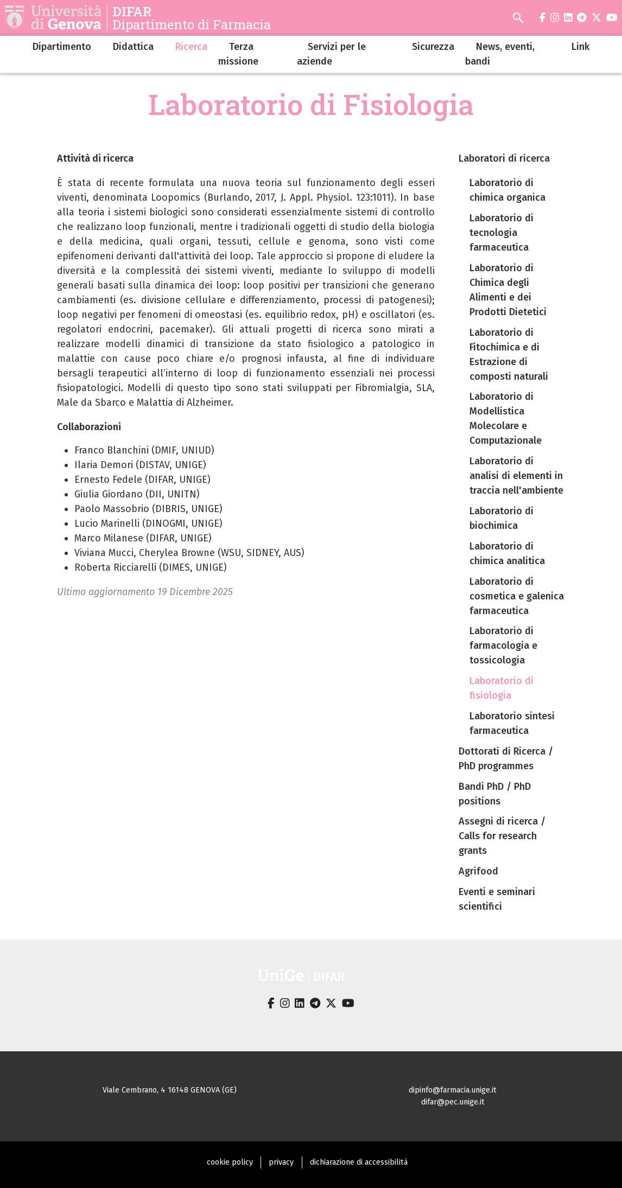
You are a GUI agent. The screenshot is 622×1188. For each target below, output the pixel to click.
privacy (281, 1162)
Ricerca (191, 47)
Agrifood (478, 871)
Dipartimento (62, 47)
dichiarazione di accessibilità (359, 1162)
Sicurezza (433, 47)
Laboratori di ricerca (504, 158)
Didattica (133, 47)
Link (580, 47)
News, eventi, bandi (500, 54)
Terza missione (238, 54)
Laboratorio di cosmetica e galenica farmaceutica (516, 596)
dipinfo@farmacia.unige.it (453, 1090)
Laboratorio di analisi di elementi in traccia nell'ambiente (516, 475)
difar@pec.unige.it (453, 1102)
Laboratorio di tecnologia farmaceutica (501, 232)
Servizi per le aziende (331, 54)
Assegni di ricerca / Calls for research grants (502, 836)
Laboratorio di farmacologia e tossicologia (503, 645)
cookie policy (230, 1162)
